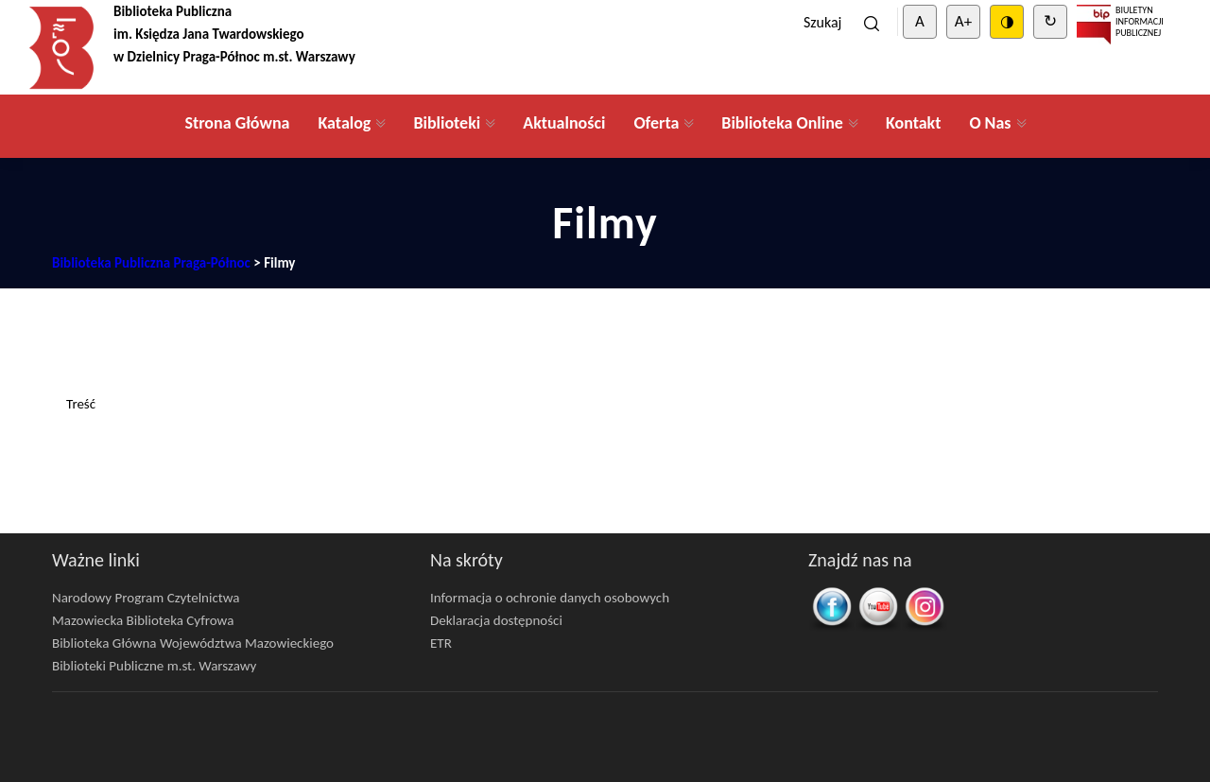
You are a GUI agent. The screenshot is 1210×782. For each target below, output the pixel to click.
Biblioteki (446, 123)
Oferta (656, 123)
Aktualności (564, 123)
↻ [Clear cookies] (1050, 21)
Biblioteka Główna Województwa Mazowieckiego (193, 643)
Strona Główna (236, 123)
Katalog (344, 123)
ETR (441, 643)
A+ (963, 21)
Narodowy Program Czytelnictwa (146, 597)
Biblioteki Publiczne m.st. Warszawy (154, 665)
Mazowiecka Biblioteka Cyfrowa (142, 620)
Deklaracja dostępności (496, 620)
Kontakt (913, 123)
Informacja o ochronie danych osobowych (549, 597)
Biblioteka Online (782, 123)
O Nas (990, 123)
